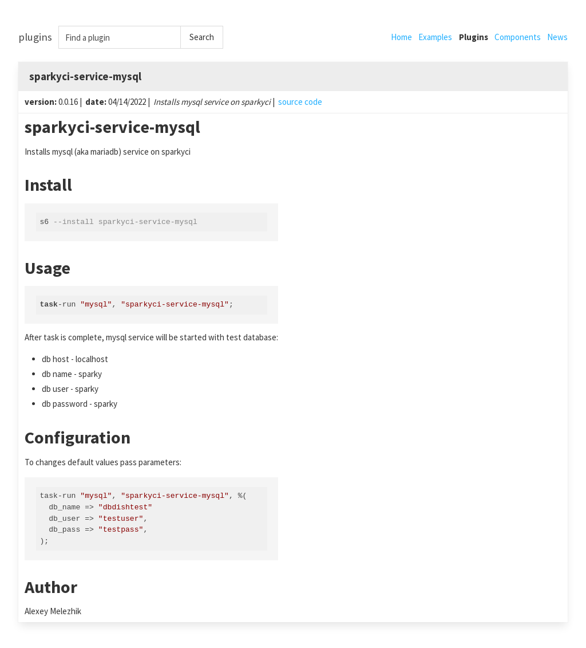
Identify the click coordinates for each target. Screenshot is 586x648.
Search (201, 37)
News (557, 37)
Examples (435, 37)
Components (517, 37)
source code (300, 101)
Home (401, 37)
